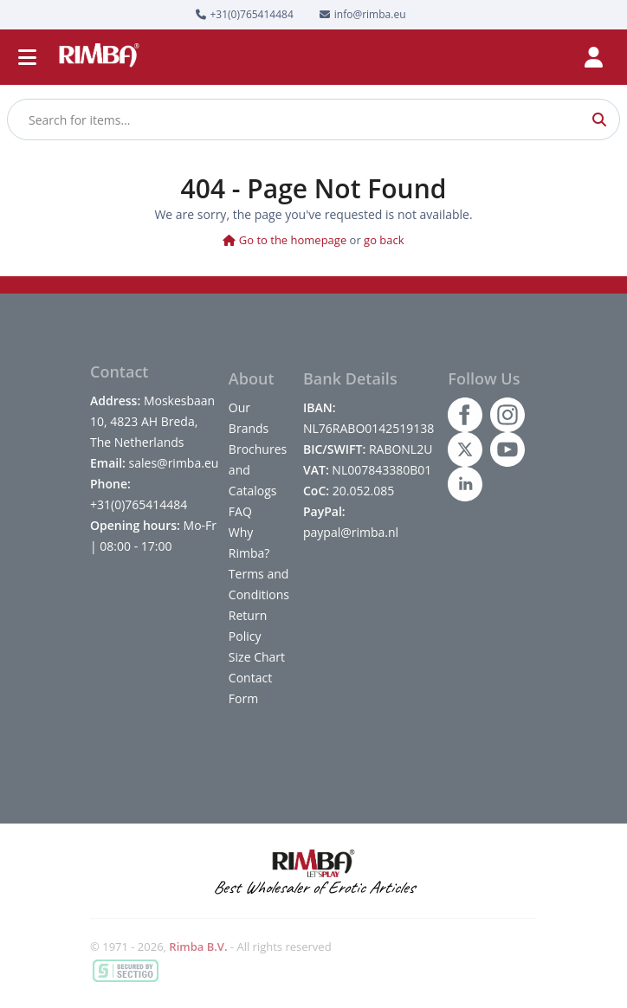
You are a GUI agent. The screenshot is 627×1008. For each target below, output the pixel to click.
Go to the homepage (284, 240)
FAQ (240, 511)
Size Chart (257, 657)
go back (384, 240)
